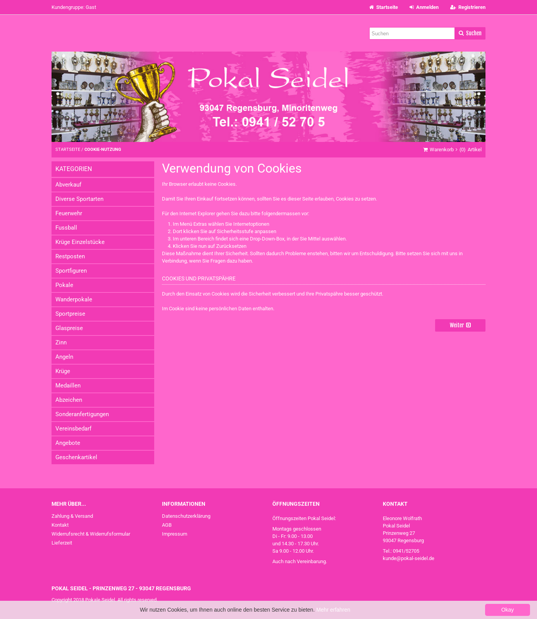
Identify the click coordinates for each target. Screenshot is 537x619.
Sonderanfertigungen (82, 414)
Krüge (62, 371)
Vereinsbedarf (73, 428)
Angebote (67, 442)
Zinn (61, 342)
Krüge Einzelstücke (80, 242)
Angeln (64, 356)
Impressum (174, 534)
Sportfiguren (71, 270)
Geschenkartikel (76, 457)
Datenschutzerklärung (186, 516)
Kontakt (60, 525)
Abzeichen (68, 399)
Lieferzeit (62, 543)
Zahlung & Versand (72, 516)
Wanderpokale (73, 299)
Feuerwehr (68, 213)
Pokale (64, 285)
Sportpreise (70, 313)
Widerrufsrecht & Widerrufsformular (91, 534)
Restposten (70, 256)
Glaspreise (69, 328)
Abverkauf (68, 184)
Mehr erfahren (333, 610)
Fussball (66, 227)
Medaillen (68, 385)
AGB (167, 525)
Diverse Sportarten (79, 198)
